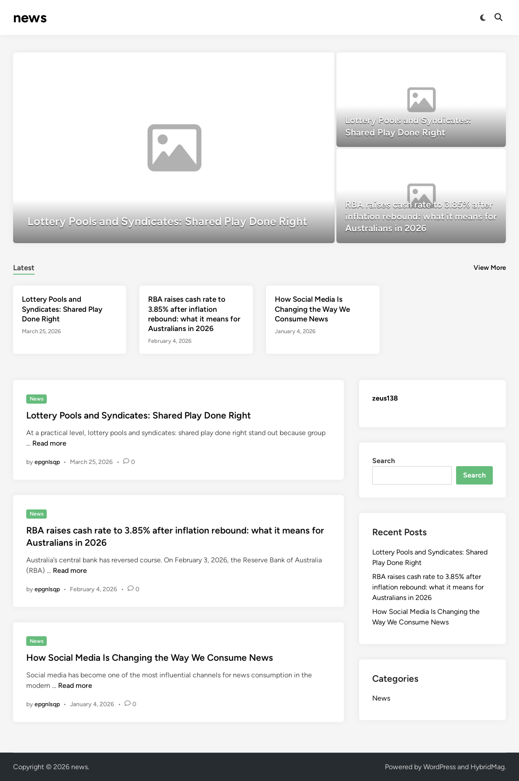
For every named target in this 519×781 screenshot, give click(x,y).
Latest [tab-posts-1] (24, 267)
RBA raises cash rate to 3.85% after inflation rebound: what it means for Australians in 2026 (428, 587)
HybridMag (488, 767)
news (30, 17)
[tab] (24, 266)
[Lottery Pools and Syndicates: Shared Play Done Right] (174, 147)
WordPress (439, 767)
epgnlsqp (47, 462)
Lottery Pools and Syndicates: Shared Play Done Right (62, 309)
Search (383, 461)
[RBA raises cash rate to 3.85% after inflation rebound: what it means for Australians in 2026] (421, 196)
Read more (49, 443)
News (37, 399)
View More (490, 268)
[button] (308, 63)
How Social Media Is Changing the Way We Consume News (312, 309)
